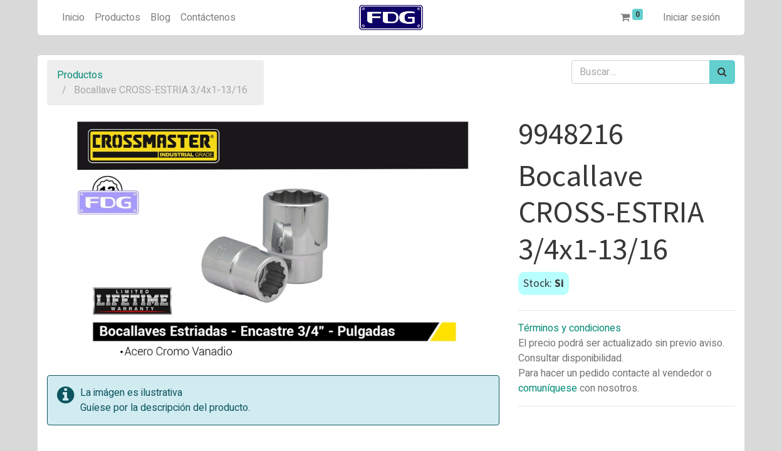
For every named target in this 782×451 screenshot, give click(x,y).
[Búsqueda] (722, 72)
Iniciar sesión (691, 17)
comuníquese (547, 388)
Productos (80, 75)
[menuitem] (73, 17)
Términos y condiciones (569, 328)
